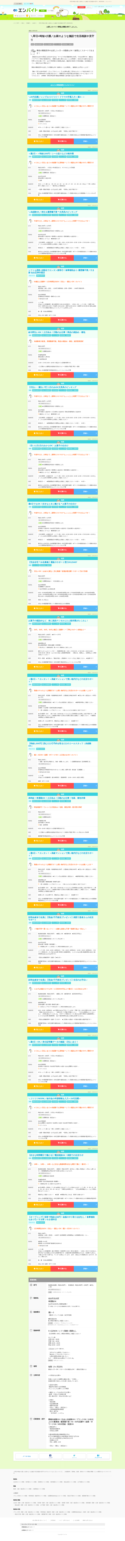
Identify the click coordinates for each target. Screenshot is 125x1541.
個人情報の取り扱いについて (40, 1520)
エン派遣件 (18, 3)
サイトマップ (109, 6)
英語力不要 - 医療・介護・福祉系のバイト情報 (27, 1514)
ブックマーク (98, 1457)
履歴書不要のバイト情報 (88, 1496)
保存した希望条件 (38, 16)
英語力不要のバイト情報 (74, 1496)
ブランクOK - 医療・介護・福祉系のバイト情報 (26, 1512)
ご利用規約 (53, 1520)
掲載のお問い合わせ (88, 1520)
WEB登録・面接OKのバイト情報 (37, 1496)
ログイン (89, 7)
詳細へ (85, 141)
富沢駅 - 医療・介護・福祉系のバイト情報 (49, 1503)
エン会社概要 (76, 1520)
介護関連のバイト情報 (39, 1489)
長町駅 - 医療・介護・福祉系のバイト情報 (73, 1503)
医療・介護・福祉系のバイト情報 (22, 1489)
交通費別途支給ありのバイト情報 (57, 1496)
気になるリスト (22, 16)
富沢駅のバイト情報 (31, 1482)
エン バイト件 (28, 3)
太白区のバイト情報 (18, 1482)
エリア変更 (51, 10)
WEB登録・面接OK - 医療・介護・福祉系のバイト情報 (55, 1512)
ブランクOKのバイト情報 (20, 1496)
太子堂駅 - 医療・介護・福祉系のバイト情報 (52, 1505)
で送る (27, 1456)
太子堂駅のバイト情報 (84, 1482)
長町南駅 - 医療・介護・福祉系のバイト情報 (98, 1503)
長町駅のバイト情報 (43, 1482)
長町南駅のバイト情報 (56, 1482)
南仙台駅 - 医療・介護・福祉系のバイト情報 (27, 1505)
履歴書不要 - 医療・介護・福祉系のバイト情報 (54, 1514)
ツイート (74, 1457)
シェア (50, 1457)
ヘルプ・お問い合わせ (99, 6)
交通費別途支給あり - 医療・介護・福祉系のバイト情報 (86, 1512)
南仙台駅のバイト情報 (70, 1482)
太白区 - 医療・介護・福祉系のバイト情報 (24, 1503)
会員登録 (81, 7)
